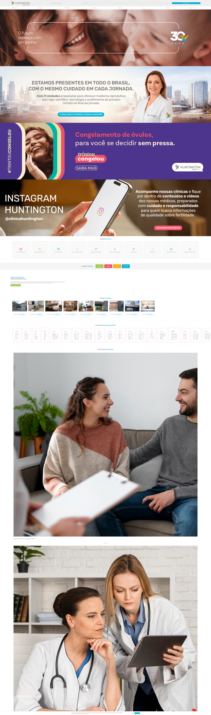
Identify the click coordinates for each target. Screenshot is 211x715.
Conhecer (22, 314)
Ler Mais (105, 542)
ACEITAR (137, 713)
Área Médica (59, 3)
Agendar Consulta (186, 3)
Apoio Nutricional (108, 266)
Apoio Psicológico (99, 266)
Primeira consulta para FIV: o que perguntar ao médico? (24, 538)
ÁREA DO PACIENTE (53, 3)
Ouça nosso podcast (125, 266)
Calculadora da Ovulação (117, 266)
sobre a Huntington (15, 285)
